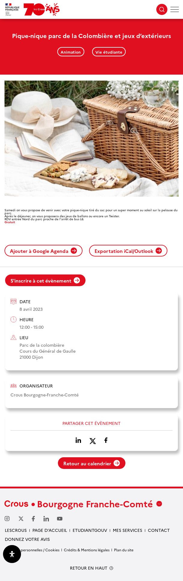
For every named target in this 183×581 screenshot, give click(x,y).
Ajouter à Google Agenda (43, 251)
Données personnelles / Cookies (31, 549)
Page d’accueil (49, 530)
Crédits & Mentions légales (87, 549)
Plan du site (124, 549)
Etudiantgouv (90, 530)
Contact (159, 530)
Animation (71, 52)
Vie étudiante (108, 52)
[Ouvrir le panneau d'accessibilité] (12, 554)
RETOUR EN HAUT (88, 568)
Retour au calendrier (91, 463)
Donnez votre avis (27, 539)
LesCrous (16, 530)
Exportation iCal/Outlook (128, 251)
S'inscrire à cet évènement (45, 280)
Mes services (127, 530)
